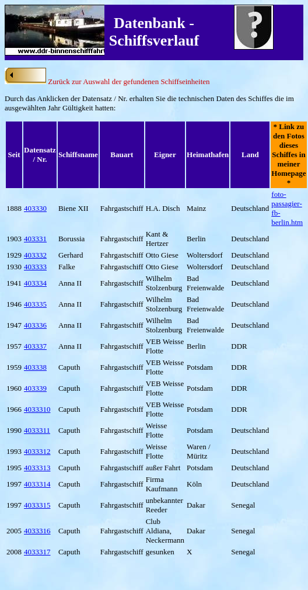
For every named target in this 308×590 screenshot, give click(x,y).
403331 (35, 238)
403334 (35, 283)
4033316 (37, 530)
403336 (35, 325)
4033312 (37, 451)
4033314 (37, 484)
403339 (35, 388)
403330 (35, 208)
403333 (35, 266)
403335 (35, 304)
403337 (35, 346)
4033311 (37, 430)
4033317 (37, 551)
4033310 (37, 409)
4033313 (37, 467)
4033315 (37, 505)
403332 (35, 255)
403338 (35, 367)
